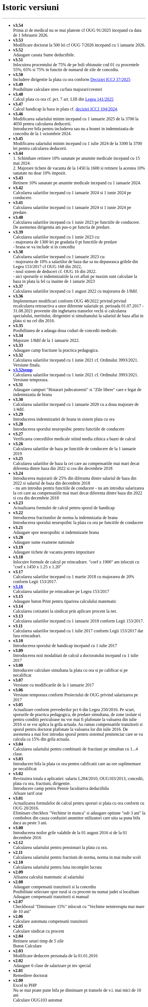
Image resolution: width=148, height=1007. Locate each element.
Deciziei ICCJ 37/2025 (110, 79)
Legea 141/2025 (99, 99)
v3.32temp (23, 370)
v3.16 (18, 586)
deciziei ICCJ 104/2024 (96, 109)
